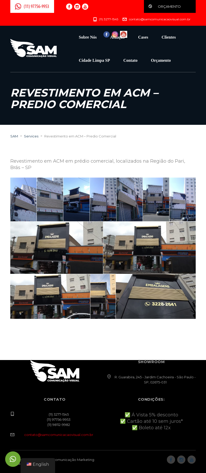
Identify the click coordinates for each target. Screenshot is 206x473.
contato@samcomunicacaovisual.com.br (58, 435)
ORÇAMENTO (169, 6)
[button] (13, 459)
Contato (130, 60)
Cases (143, 37)
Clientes (169, 37)
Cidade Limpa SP (94, 60)
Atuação (117, 37)
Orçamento (161, 60)
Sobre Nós (88, 37)
